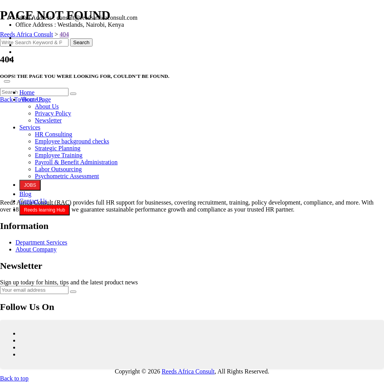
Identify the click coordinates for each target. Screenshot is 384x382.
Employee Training (58, 155)
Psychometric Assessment (67, 176)
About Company (36, 249)
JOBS (30, 185)
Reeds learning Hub (44, 210)
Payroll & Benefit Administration (76, 162)
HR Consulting (53, 134)
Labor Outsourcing (58, 169)
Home (26, 92)
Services (29, 127)
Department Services (41, 242)
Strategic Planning (58, 148)
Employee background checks (72, 141)
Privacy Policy (53, 113)
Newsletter (48, 120)
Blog (25, 194)
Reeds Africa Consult (188, 371)
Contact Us (33, 201)
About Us (31, 99)
